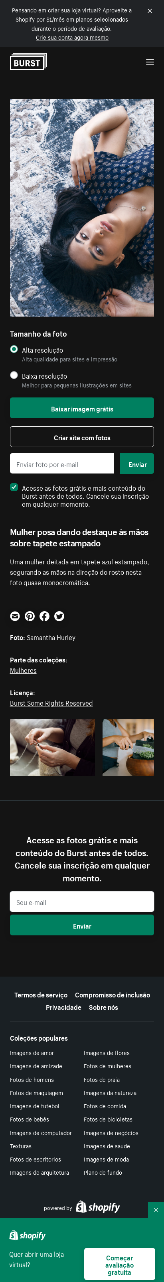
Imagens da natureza (110, 1092)
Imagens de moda (106, 1158)
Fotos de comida (105, 1105)
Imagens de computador (41, 1132)
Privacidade (63, 1006)
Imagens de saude (107, 1145)
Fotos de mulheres (107, 1065)
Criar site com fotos (82, 436)
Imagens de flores (107, 1052)
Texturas (21, 1145)
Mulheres (23, 669)
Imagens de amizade (36, 1065)
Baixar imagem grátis (82, 408)
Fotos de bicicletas (108, 1118)
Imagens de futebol (34, 1105)
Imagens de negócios (111, 1132)
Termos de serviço (40, 994)
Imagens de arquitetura (39, 1172)
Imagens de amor (32, 1052)
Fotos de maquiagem (36, 1092)
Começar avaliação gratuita (119, 1264)
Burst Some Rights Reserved (51, 702)
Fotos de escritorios (35, 1158)
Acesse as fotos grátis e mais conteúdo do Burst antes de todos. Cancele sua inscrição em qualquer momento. (79, 495)
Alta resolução (42, 349)
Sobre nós (103, 1006)
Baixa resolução (44, 375)
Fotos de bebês (29, 1118)
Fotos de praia (102, 1079)
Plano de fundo (103, 1172)
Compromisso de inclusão (112, 994)
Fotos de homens (32, 1079)
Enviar (137, 463)
